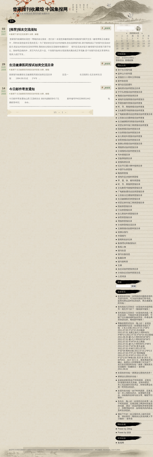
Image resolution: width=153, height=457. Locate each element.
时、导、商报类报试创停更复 (131, 107)
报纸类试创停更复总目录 (129, 88)
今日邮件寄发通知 (22, 89)
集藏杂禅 (122, 258)
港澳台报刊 (123, 232)
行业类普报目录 (125, 210)
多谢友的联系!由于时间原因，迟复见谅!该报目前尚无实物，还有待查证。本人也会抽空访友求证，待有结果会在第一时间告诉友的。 (135, 383)
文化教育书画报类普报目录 (130, 188)
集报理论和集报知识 (127, 243)
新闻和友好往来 (125, 239)
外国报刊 (122, 236)
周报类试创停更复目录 (128, 147)
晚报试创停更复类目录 (128, 96)
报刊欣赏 (122, 250)
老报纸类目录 (124, 162)
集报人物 (122, 247)
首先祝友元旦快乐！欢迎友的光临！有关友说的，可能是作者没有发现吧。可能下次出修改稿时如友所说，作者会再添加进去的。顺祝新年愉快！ (135, 316)
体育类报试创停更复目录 (129, 140)
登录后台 (120, 60)
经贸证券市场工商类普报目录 (131, 203)
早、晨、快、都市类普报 (129, 180)
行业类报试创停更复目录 (129, 132)
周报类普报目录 (125, 221)
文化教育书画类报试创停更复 (131, 110)
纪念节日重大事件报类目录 (130, 166)
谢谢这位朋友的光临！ (128, 376)
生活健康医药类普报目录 (129, 199)
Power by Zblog (125, 429)
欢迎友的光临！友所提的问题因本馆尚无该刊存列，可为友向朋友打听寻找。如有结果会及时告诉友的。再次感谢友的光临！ (135, 299)
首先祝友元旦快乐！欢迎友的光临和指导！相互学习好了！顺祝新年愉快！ (135, 308)
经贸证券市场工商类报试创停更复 (133, 125)
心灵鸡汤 (122, 276)
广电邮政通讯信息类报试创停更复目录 (135, 114)
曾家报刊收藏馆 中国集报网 (40, 9)
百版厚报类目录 (125, 158)
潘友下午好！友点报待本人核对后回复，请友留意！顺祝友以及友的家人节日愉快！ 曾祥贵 (135, 416)
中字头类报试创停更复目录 (130, 92)
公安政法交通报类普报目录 (130, 195)
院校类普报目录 (125, 206)
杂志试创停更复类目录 (128, 269)
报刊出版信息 (124, 254)
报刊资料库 (123, 262)
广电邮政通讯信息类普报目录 (131, 191)
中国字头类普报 (125, 169)
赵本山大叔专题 (125, 73)
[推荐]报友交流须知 (23, 29)
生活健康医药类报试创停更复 (28, 70)
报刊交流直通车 (22, 34)
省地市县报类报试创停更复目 (131, 99)
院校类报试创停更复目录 (129, 129)
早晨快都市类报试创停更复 (130, 103)
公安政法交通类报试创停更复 (131, 118)
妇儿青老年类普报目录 (128, 214)
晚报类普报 (123, 173)
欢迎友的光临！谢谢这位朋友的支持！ (135, 373)
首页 (12, 21)
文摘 (120, 265)
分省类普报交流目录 (127, 225)
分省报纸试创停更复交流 (129, 151)
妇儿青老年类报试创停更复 (130, 136)
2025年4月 (134, 33)
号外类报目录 (124, 155)
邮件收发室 (123, 81)
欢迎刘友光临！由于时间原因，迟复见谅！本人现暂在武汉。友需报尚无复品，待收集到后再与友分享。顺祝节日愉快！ (135, 394)
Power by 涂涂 (124, 432)
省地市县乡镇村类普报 (128, 177)
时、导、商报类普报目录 (129, 184)
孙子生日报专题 (125, 70)
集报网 (121, 443)
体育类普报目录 (125, 217)
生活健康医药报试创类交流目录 (31, 65)
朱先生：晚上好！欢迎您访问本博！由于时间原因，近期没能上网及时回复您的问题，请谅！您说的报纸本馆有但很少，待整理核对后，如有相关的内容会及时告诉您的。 (135, 405)
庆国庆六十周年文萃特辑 (129, 77)
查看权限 (129, 60)
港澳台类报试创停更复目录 (130, 144)
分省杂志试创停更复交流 (129, 273)
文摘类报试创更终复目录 (129, 228)
